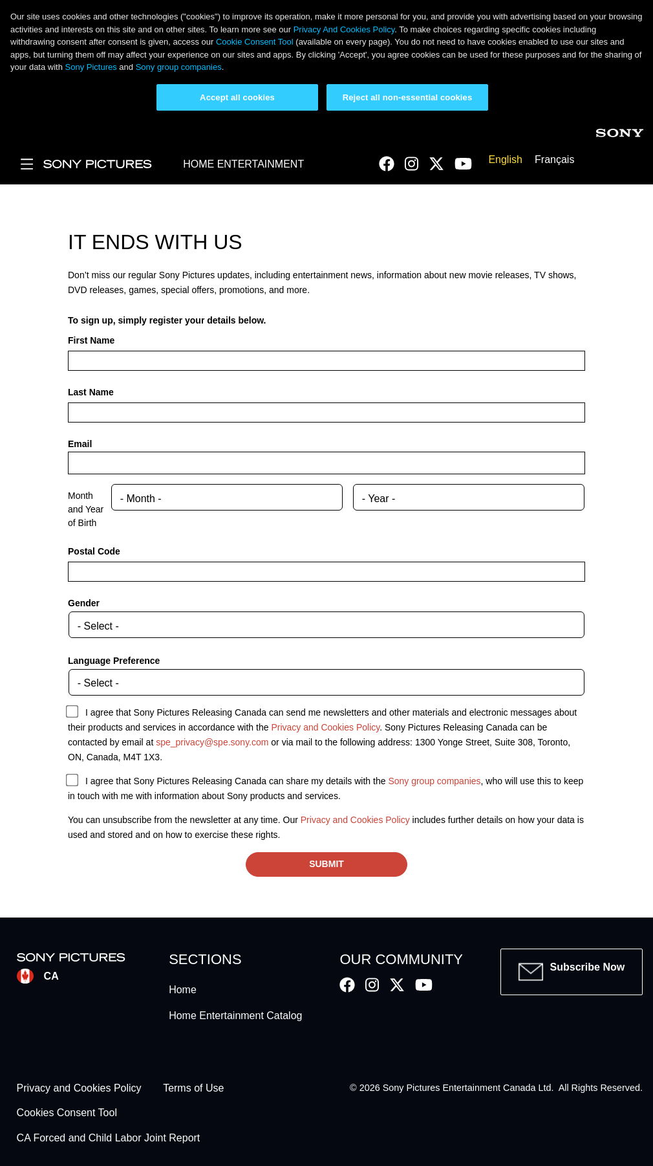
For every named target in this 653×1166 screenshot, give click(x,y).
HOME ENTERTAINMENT (243, 164)
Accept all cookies (237, 97)
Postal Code (94, 551)
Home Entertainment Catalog (235, 1015)
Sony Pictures (91, 67)
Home (183, 989)
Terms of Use (193, 1088)
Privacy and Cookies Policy (325, 727)
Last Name (91, 392)
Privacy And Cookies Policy (344, 29)
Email (80, 444)
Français (554, 159)
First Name (91, 340)
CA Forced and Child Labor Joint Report (108, 1137)
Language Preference (114, 660)
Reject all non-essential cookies (408, 97)
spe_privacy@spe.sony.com (212, 742)
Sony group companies (179, 67)
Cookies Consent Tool (67, 1113)
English (505, 159)
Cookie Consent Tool (255, 42)
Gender (84, 603)
